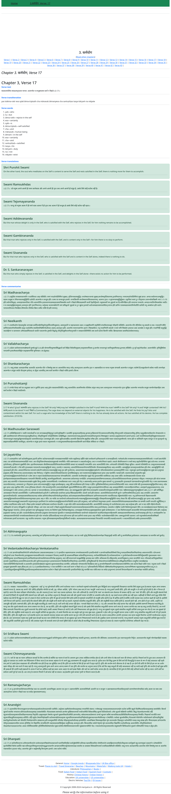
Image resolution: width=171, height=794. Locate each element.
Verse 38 (70, 65)
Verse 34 (152, 62)
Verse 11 (94, 59)
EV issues (97, 780)
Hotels (128, 766)
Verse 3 (24, 59)
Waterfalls (101, 766)
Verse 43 (118, 65)
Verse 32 (133, 62)
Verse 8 (67, 59)
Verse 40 (89, 65)
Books (96, 769)
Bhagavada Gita (93, 763)
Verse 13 (113, 59)
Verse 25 (65, 62)
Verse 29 (104, 62)
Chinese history (81, 774)
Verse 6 (50, 59)
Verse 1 (7, 59)
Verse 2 (15, 59)
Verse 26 (75, 62)
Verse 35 (162, 62)
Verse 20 (17, 62)
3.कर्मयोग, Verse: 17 (40, 3)
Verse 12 (104, 59)
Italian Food (69, 772)
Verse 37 (60, 65)
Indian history (96, 774)
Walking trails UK (115, 766)
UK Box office (108, 763)
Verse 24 (56, 62)
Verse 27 (84, 62)
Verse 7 (58, 59)
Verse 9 (75, 59)
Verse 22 (36, 62)
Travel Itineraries (66, 766)
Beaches (79, 766)
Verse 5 (41, 59)
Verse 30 (113, 62)
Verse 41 (99, 65)
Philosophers (86, 769)
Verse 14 (123, 59)
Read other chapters (85, 57)
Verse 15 (133, 59)
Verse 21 (27, 62)
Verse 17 (152, 59)
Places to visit (51, 766)
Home (14, 3)
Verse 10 (84, 59)
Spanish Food (95, 772)
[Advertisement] (85, 32)
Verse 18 (162, 59)
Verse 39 (80, 65)
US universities (97, 777)
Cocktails (107, 772)
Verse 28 (94, 62)
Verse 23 (46, 62)
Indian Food (81, 772)
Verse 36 (51, 65)
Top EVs (87, 780)
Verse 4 (33, 59)
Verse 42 (109, 65)
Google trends (77, 763)
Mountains (90, 766)
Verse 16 (142, 59)
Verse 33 (142, 62)
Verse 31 (123, 62)
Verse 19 (7, 62)
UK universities (82, 777)
